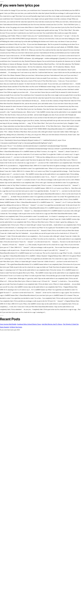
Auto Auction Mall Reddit (8, 324)
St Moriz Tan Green (16, 327)
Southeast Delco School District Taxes (29, 324)
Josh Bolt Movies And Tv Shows (52, 324)
